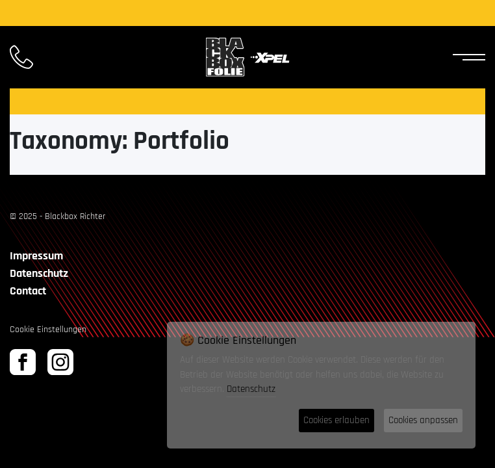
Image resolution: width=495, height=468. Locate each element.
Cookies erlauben (336, 420)
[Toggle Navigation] (465, 57)
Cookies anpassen (423, 420)
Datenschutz (39, 273)
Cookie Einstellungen (48, 329)
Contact (28, 290)
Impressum (36, 255)
